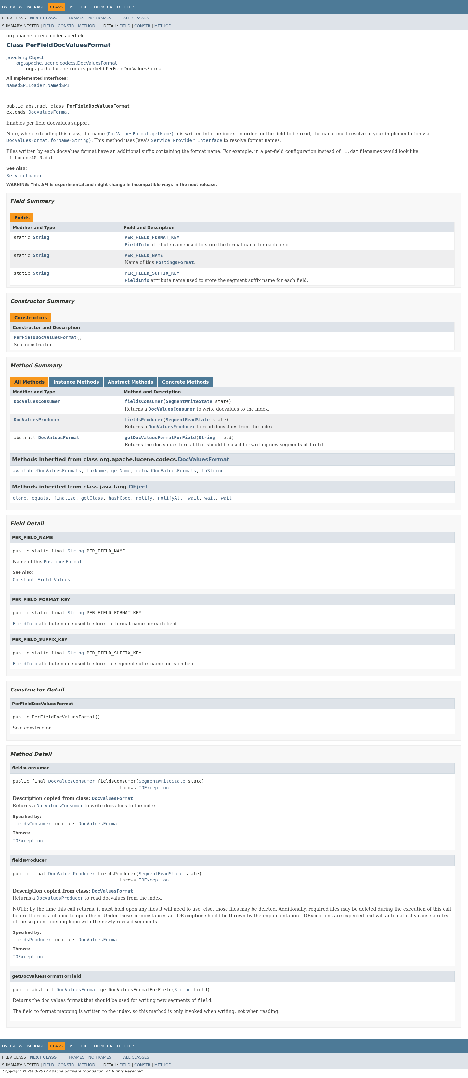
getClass (92, 498)
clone (19, 498)
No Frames (99, 18)
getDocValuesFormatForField (160, 437)
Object (138, 487)
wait (193, 498)
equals (40, 498)
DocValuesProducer (37, 419)
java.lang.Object (25, 57)
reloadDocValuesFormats (166, 470)
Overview (12, 7)
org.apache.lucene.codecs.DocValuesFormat (66, 63)
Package (36, 7)
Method (86, 26)
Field (48, 26)
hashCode (119, 498)
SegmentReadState (188, 419)
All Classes (136, 18)
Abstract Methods (130, 382)
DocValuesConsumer (37, 401)
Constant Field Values (41, 579)
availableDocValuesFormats (47, 470)
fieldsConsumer (144, 401)
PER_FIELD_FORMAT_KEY (152, 237)
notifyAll (170, 498)
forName (96, 470)
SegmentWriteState (189, 401)
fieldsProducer (144, 419)
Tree (85, 7)
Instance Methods (76, 382)
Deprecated (107, 7)
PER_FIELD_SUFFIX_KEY (152, 273)
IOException (154, 787)
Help (129, 7)
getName (120, 470)
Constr (66, 26)
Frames (76, 18)
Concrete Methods (185, 382)
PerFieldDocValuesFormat (45, 337)
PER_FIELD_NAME (144, 255)
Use (72, 7)
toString (213, 470)
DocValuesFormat (48, 112)
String (41, 237)
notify (144, 498)
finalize (64, 498)
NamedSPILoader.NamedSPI (38, 85)
